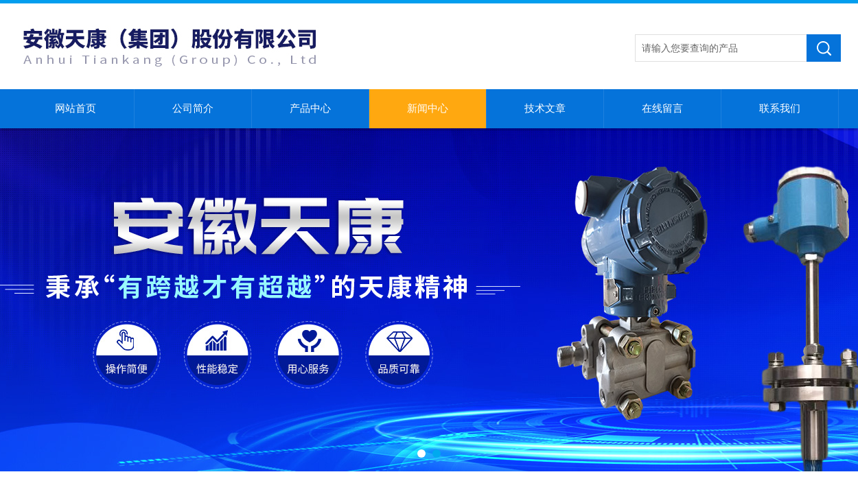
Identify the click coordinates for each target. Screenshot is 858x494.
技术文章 (545, 108)
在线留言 (662, 108)
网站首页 (75, 108)
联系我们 (779, 108)
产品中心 (310, 108)
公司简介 (192, 108)
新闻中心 (427, 108)
